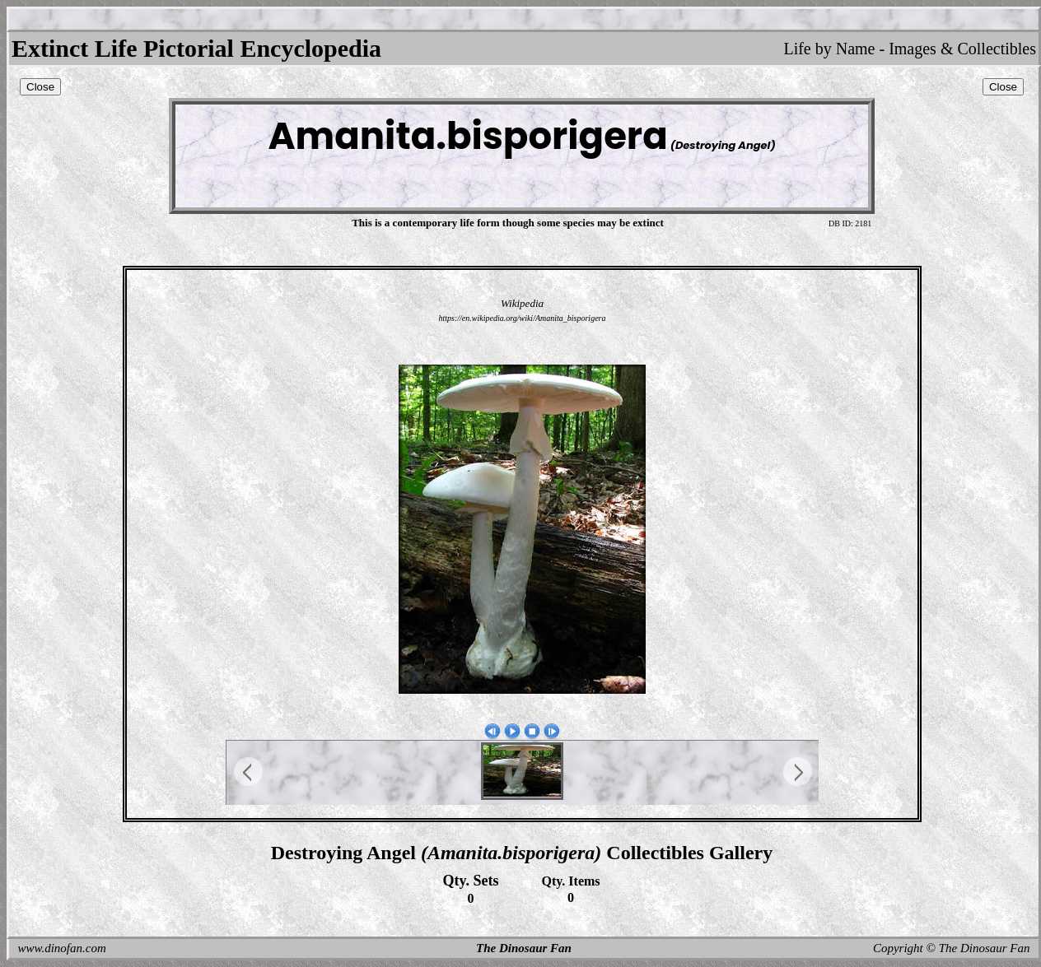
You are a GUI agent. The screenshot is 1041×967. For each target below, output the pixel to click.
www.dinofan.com (62, 948)
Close (40, 87)
